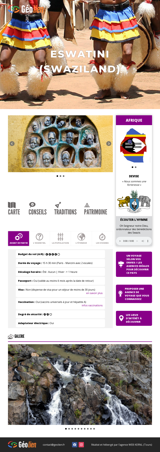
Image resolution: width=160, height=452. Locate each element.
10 (94, 429)
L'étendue (81, 238)
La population (60, 238)
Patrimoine (95, 209)
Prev (12, 143)
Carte (14, 209)
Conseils (38, 209)
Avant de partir (19, 238)
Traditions (65, 209)
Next (108, 143)
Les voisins (102, 238)
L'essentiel (39, 238)
